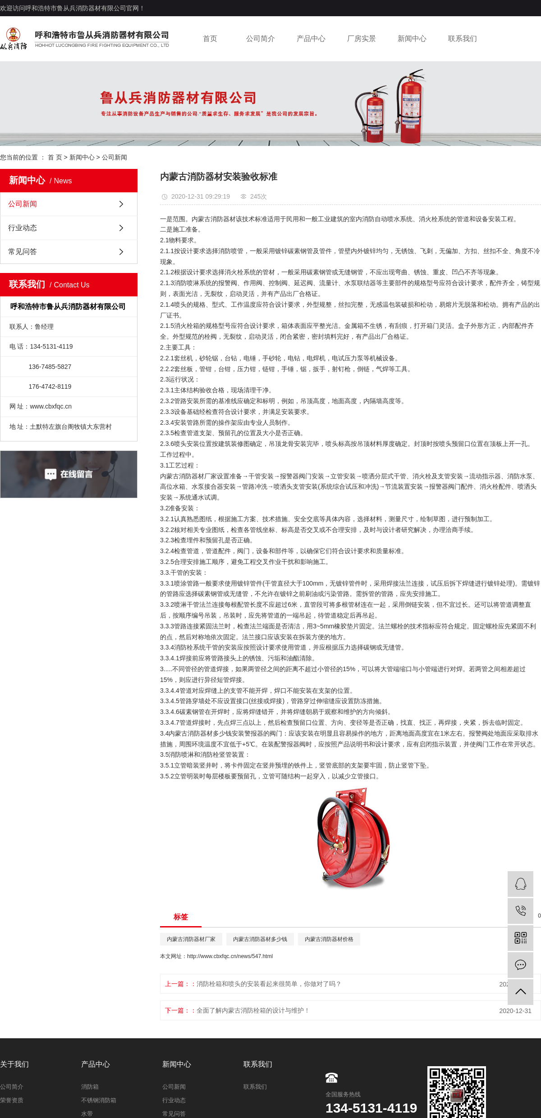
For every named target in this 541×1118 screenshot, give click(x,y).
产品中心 (311, 38)
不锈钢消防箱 (98, 1100)
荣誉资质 (11, 1100)
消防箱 (90, 1086)
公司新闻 (114, 157)
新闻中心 (412, 38)
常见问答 (22, 251)
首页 (210, 38)
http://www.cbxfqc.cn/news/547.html (230, 956)
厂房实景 (361, 38)
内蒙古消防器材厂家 (188, 476)
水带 (87, 1113)
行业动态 (22, 228)
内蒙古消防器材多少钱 (200, 733)
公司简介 (260, 38)
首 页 (55, 157)
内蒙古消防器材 (214, 219)
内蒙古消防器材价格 (329, 939)
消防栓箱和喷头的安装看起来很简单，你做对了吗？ (269, 983)
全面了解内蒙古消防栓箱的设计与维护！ (253, 1010)
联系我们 (462, 38)
